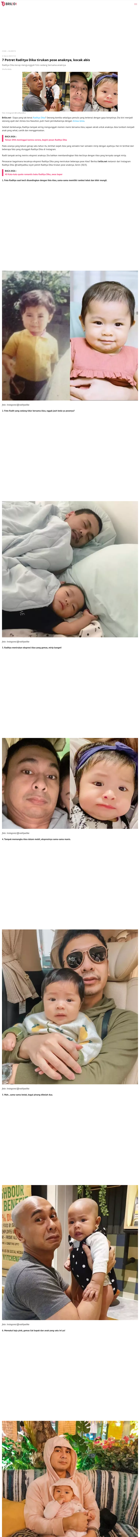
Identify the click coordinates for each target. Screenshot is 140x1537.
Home (4, 51)
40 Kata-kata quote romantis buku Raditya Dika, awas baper (33, 174)
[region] (76, 20)
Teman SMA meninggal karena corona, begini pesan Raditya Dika (36, 139)
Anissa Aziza (78, 120)
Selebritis (12, 51)
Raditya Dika (39, 117)
